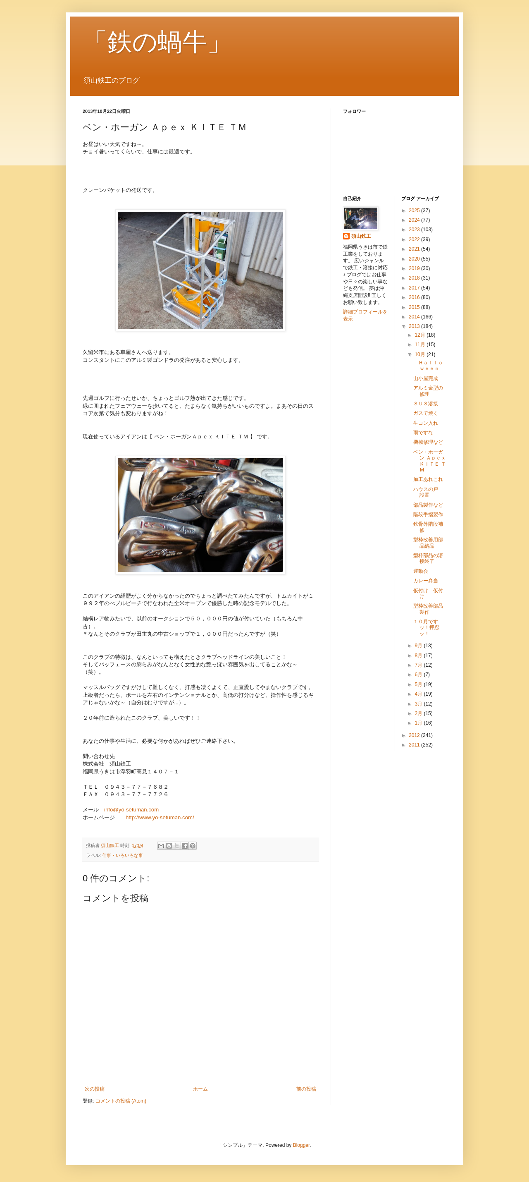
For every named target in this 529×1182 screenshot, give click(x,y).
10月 (421, 354)
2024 (415, 220)
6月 (419, 674)
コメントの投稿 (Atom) (120, 1101)
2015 (415, 307)
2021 (415, 249)
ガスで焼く (425, 413)
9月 (419, 645)
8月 (419, 655)
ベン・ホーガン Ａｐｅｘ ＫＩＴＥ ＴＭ (429, 461)
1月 (419, 723)
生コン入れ (425, 423)
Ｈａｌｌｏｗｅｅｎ (428, 365)
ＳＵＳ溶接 (425, 404)
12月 (421, 335)
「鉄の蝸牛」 (157, 42)
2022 (415, 239)
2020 (415, 259)
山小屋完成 (425, 378)
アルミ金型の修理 (428, 391)
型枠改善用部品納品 (428, 542)
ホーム (200, 1089)
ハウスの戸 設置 (428, 492)
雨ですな (423, 432)
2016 (415, 297)
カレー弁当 (425, 581)
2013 (415, 326)
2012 (415, 735)
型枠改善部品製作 (428, 609)
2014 (415, 317)
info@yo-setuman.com (131, 809)
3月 (419, 704)
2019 (415, 268)
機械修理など (428, 442)
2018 (415, 278)
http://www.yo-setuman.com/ (160, 817)
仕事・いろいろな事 (122, 855)
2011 (415, 745)
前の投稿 (306, 1089)
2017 (415, 288)
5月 (419, 684)
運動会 (420, 571)
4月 (419, 694)
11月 (421, 344)
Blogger (301, 1145)
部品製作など (428, 505)
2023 (415, 229)
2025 (415, 210)
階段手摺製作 (428, 514)
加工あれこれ (428, 479)
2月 (419, 713)
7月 (419, 665)
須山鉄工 (361, 236)
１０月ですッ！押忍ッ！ (426, 627)
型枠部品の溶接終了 (428, 558)
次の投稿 (95, 1089)
